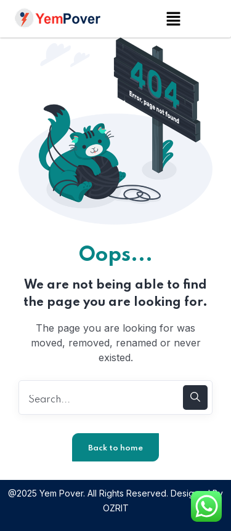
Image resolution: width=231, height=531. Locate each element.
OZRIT (116, 508)
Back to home (115, 448)
